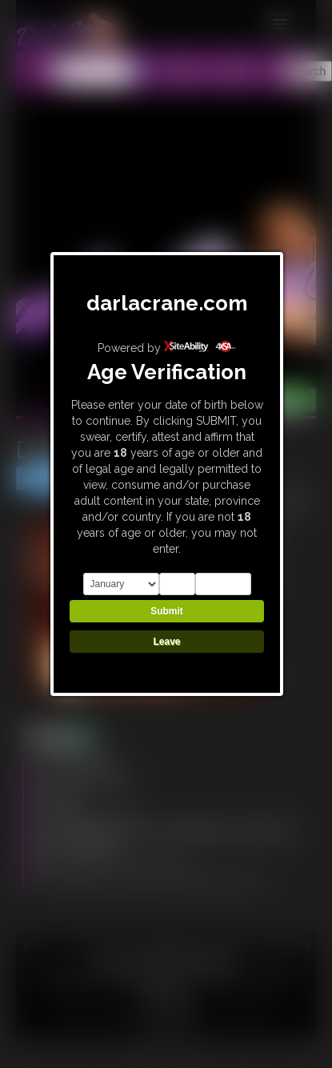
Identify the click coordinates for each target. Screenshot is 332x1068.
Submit (166, 611)
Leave (166, 641)
